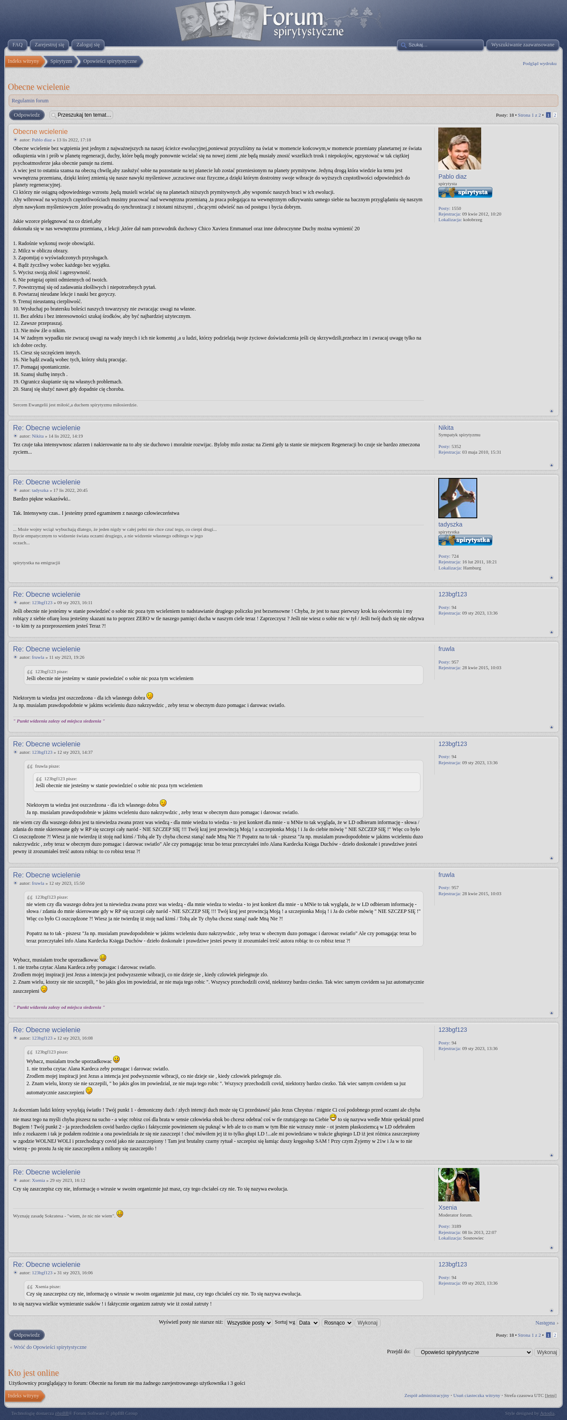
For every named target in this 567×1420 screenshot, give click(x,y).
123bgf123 (42, 602)
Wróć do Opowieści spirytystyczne (50, 1347)
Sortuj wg (297, 1322)
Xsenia (38, 1180)
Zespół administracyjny (427, 1395)
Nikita (38, 435)
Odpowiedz (26, 115)
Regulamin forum (30, 101)
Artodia (547, 1413)
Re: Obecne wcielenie (47, 428)
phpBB (61, 1413)
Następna (545, 1323)
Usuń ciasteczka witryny (476, 1395)
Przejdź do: (399, 1351)
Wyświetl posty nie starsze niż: (216, 1322)
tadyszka (40, 490)
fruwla (38, 657)
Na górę (551, 411)
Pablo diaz (42, 139)
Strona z (529, 115)
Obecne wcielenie (39, 87)
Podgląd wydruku (540, 63)
